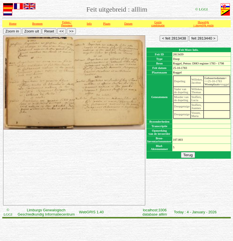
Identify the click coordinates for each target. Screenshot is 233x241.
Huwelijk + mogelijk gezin (203, 24)
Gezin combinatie (157, 24)
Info (89, 23)
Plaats (106, 23)
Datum (128, 23)
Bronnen (37, 23)
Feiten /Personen (66, 24)
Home (12, 23)
